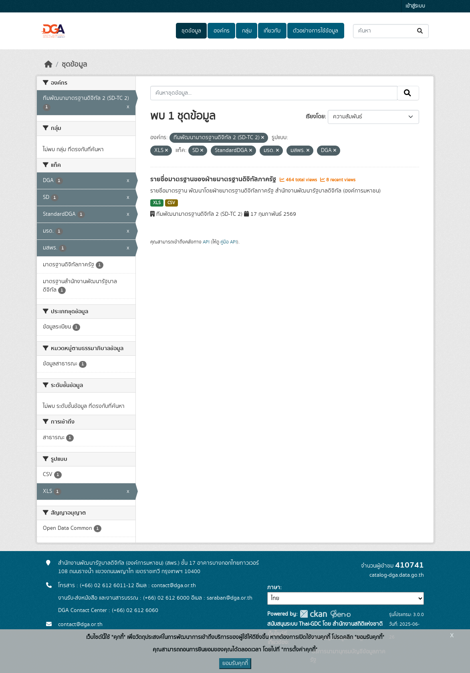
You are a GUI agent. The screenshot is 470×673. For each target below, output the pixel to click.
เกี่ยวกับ (272, 31)
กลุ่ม (247, 31)
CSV (171, 203)
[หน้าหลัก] (48, 64)
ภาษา (273, 588)
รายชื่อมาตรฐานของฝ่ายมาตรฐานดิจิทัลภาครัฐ (214, 179)
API (206, 241)
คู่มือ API (228, 241)
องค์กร (222, 31)
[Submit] (420, 31)
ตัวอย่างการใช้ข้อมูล (315, 31)
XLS (157, 203)
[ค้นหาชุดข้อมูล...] (391, 31)
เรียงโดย (315, 117)
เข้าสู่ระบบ (415, 6)
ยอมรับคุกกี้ (235, 663)
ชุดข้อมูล (191, 31)
